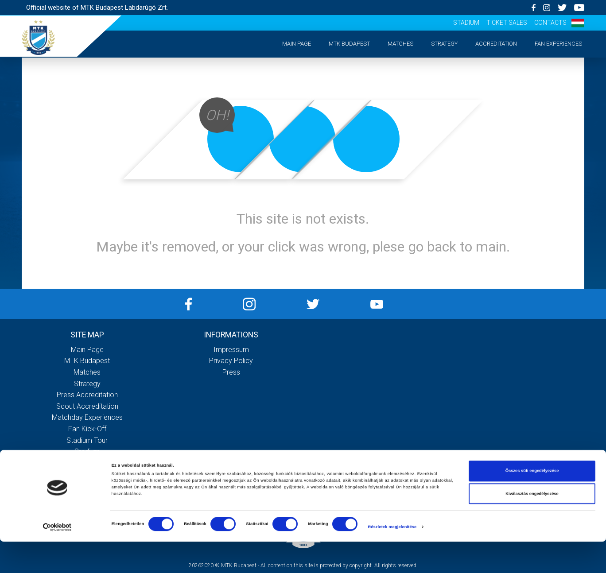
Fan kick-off (87, 429)
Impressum (231, 349)
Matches (400, 43)
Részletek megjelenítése (392, 558)
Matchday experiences (87, 417)
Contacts (550, 22)
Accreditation (496, 43)
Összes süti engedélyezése (532, 502)
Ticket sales (506, 22)
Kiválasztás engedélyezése (532, 525)
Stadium (466, 22)
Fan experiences (558, 43)
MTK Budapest (349, 43)
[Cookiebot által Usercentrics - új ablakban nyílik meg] (57, 558)
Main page (296, 43)
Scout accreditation (87, 406)
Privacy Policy (231, 360)
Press (231, 372)
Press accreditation (87, 395)
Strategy (444, 43)
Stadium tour (87, 440)
